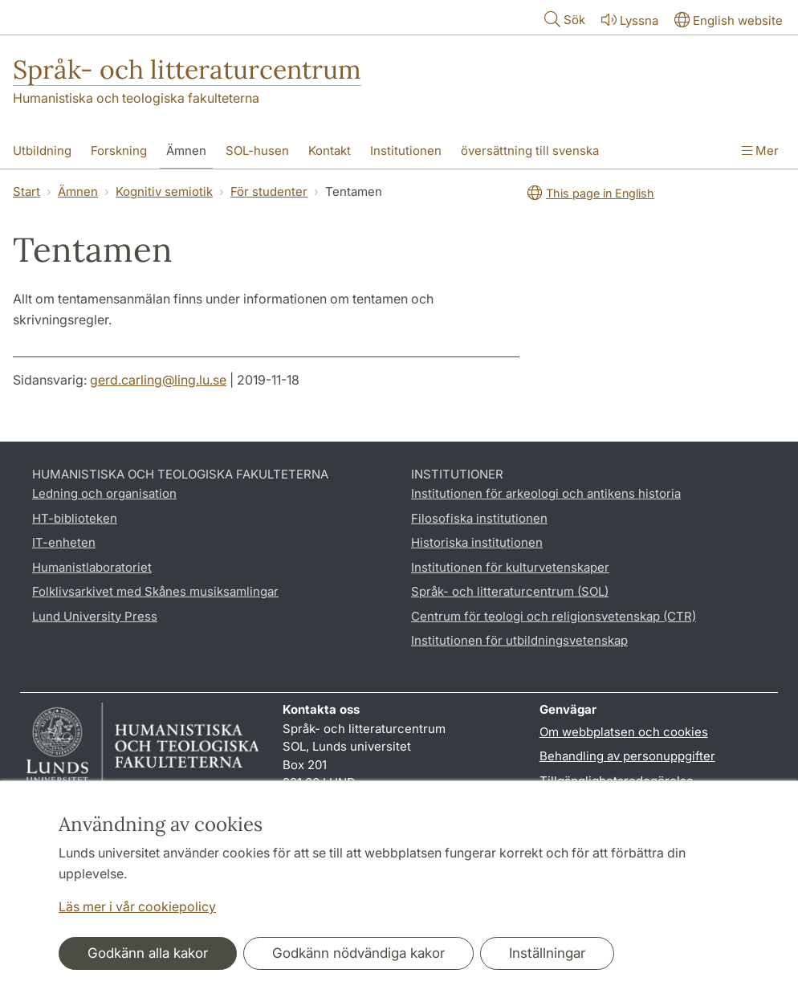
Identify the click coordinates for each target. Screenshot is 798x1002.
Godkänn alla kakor (148, 953)
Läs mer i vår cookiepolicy (137, 906)
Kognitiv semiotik (164, 191)
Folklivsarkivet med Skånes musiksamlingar (155, 591)
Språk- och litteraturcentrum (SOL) (510, 591)
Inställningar (547, 953)
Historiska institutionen (477, 542)
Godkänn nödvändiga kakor (358, 953)
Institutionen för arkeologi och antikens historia (546, 493)
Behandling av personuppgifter (627, 756)
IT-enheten (64, 542)
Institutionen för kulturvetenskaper (510, 567)
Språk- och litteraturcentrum (187, 69)
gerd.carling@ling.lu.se (158, 380)
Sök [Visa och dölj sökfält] (563, 19)
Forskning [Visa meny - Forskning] (119, 150)
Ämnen (78, 191)
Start (26, 191)
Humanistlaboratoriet (92, 567)
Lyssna (628, 19)
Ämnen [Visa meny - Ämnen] (186, 150)
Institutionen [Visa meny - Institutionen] (406, 150)
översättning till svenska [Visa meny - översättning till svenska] (530, 150)
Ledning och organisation (104, 493)
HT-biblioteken (74, 518)
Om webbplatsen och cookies (623, 731)
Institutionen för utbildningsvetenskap (519, 640)
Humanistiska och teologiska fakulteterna (136, 98)
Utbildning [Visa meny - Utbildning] (42, 150)
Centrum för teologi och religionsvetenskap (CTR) (553, 616)
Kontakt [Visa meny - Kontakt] (329, 150)
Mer (760, 150)
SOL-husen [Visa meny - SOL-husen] (257, 150)
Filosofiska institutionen (479, 518)
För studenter (268, 191)
